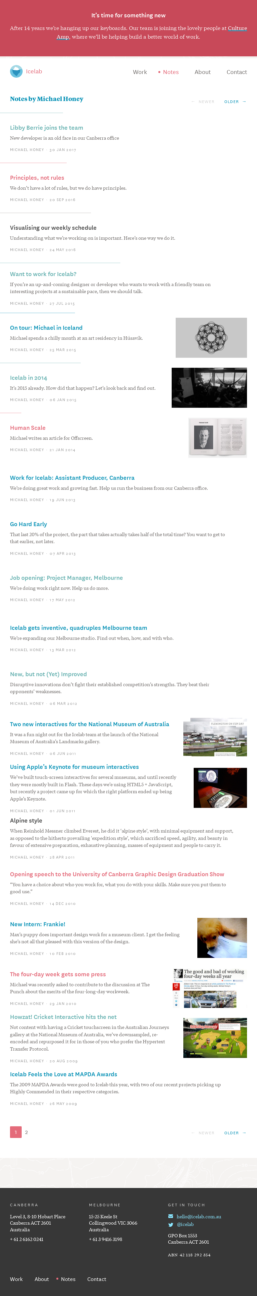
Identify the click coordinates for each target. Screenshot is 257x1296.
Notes (171, 71)
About (203, 71)
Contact (237, 71)
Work (140, 71)
